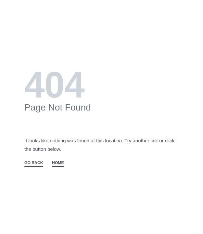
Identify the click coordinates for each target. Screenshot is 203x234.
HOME (58, 163)
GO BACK (33, 163)
